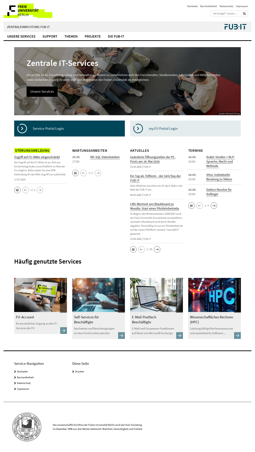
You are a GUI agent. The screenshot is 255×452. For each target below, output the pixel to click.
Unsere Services (21, 36)
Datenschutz (226, 6)
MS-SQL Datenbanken (105, 157)
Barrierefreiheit (208, 6)
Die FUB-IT (116, 36)
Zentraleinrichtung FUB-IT (28, 27)
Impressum (242, 6)
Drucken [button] (79, 371)
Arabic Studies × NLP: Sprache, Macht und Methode (220, 161)
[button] (17, 190)
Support (49, 36)
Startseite (192, 6)
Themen (71, 36)
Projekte (93, 36)
